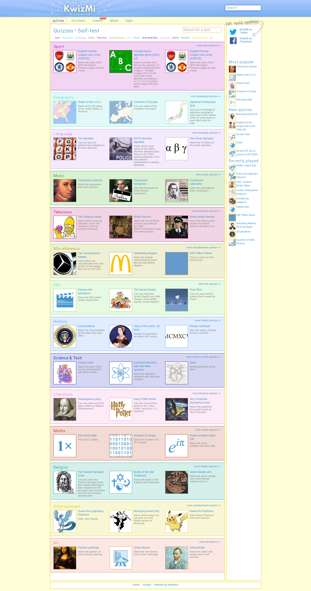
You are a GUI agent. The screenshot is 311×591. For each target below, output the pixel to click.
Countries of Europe (146, 102)
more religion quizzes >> (207, 466)
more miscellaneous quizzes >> (203, 247)
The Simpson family (90, 216)
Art (211, 37)
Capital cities (243, 207)
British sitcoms (142, 216)
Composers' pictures (90, 180)
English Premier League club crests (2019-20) (89, 55)
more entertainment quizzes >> (204, 505)
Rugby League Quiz (246, 165)
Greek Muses (142, 547)
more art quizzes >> (210, 541)
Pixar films (196, 289)
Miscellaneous (117, 37)
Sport (57, 37)
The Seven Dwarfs (145, 289)
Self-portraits (197, 547)
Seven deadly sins (201, 472)
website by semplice (166, 584)
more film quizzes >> (209, 284)
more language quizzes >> (206, 132)
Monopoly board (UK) (146, 511)
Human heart (85, 362)
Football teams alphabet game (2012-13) (147, 55)
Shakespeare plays (89, 399)
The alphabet (86, 138)
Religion (185, 37)
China (239, 142)
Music (91, 37)
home (136, 584)
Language (80, 37)
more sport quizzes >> (209, 45)
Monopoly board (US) (247, 114)
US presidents (86, 326)
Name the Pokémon (202, 511)
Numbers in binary (145, 435)
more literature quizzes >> (207, 393)
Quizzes (63, 30)
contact (146, 584)
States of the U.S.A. (90, 102)
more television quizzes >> (206, 211)
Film (129, 37)
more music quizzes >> (208, 174)
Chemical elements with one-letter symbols (145, 366)
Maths (175, 37)
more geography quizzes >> (205, 96)
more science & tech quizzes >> (203, 356)
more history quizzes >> (208, 320)
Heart (193, 362)
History (136, 37)
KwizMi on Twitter (246, 31)
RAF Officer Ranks (201, 253)
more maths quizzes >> (208, 429)
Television (102, 37)
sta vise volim (243, 134)
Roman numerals (200, 326)
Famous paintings (88, 547)
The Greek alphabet (202, 138)
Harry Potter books (145, 399)
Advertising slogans (145, 253)
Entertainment (200, 37)
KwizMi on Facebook (246, 40)
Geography (67, 37)
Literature (165, 37)
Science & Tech (150, 37)
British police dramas (202, 216)
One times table (87, 435)
